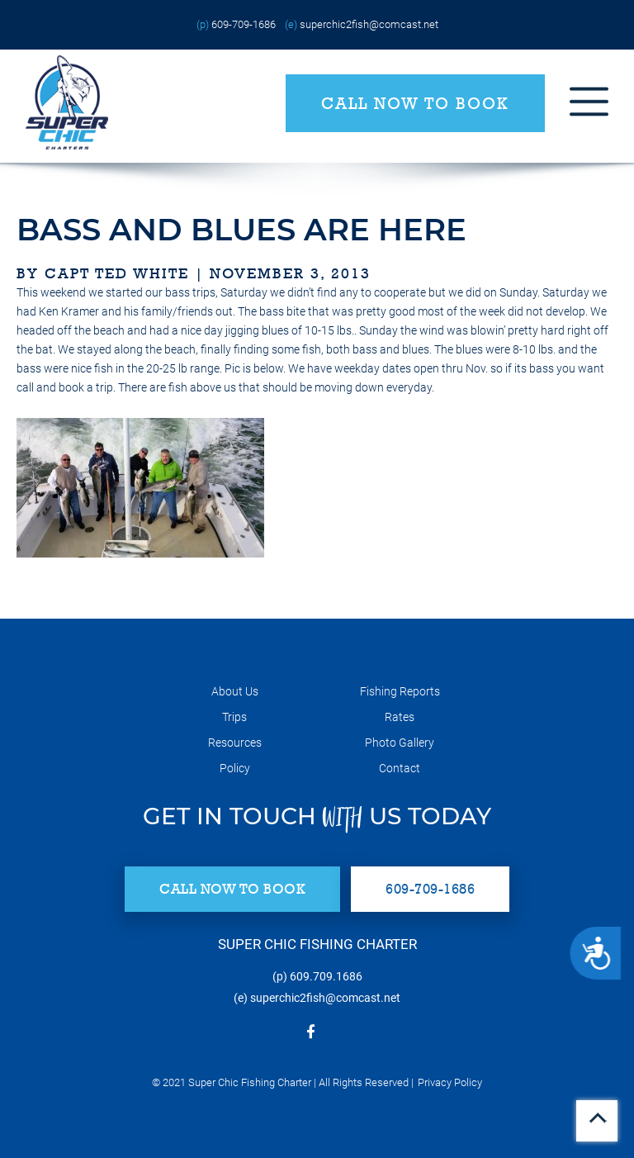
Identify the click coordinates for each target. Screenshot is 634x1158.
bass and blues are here (241, 229)
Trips (234, 717)
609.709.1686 (326, 976)
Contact (399, 768)
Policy (235, 768)
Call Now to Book (415, 103)
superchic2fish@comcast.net (369, 24)
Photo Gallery (399, 742)
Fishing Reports (400, 691)
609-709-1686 (243, 24)
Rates (399, 717)
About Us (234, 691)
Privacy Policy (450, 1082)
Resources (235, 742)
